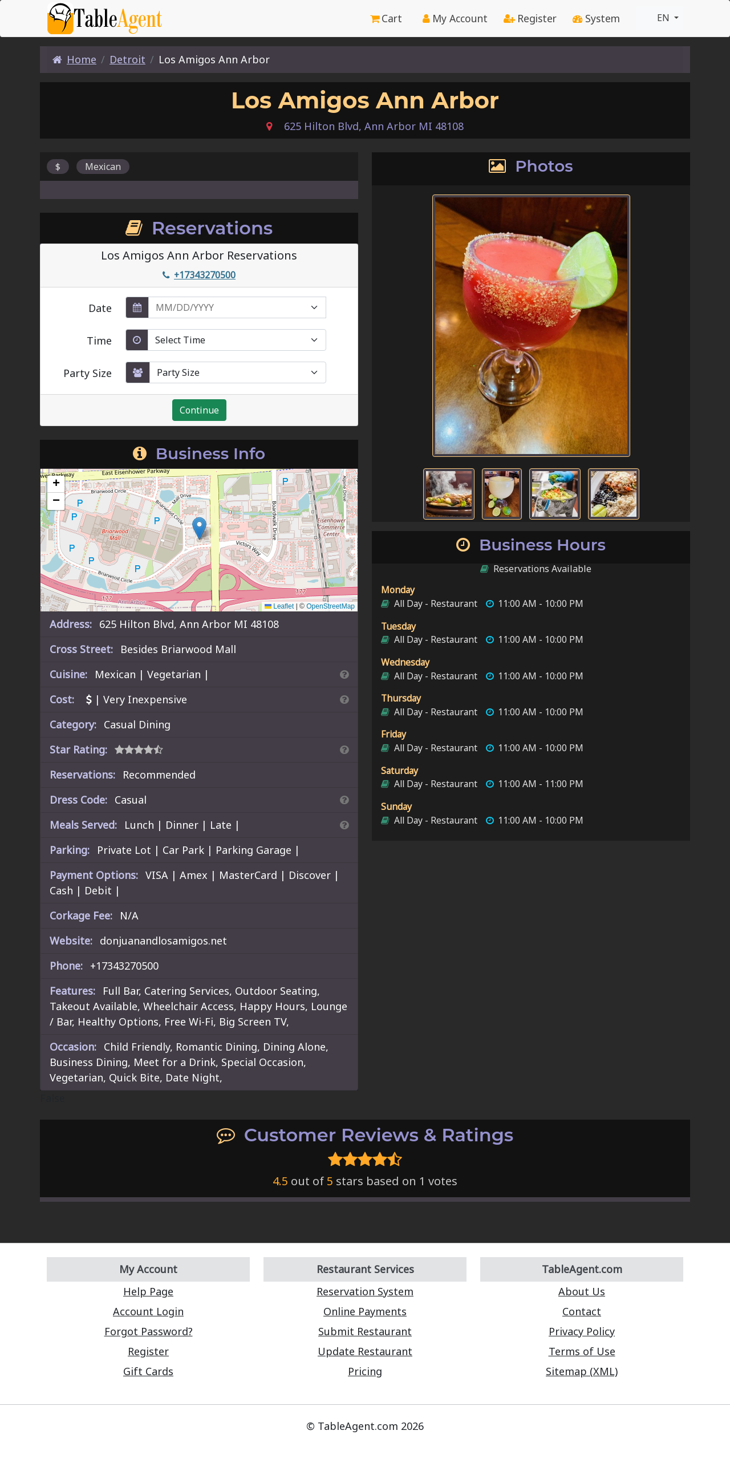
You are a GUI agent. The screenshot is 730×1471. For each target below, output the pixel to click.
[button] (199, 528)
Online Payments (365, 1311)
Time (99, 340)
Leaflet (279, 606)
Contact (581, 1311)
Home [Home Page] (74, 59)
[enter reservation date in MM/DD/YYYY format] (237, 307)
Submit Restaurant (365, 1331)
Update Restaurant (365, 1351)
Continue (199, 410)
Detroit (127, 59)
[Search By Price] (344, 699)
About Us (581, 1291)
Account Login (148, 1311)
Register (530, 18)
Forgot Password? (148, 1331)
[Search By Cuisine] (344, 674)
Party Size (87, 373)
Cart (386, 18)
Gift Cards (148, 1371)
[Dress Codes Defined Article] (344, 800)
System (596, 18)
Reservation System (365, 1291)
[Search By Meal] (344, 825)
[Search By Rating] (344, 749)
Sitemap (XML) (582, 1371)
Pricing (365, 1371)
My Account (455, 18)
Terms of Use (582, 1351)
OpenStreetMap (330, 606)
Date (100, 308)
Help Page (148, 1291)
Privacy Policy (582, 1331)
